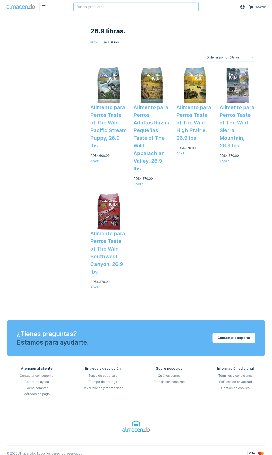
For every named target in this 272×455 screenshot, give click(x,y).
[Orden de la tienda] (229, 57)
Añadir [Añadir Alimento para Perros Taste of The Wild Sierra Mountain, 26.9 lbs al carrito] (224, 161)
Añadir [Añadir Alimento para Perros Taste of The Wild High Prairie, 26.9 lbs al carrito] (181, 153)
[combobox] (136, 7)
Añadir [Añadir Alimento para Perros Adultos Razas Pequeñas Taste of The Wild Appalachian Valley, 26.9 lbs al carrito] (138, 184)
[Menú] (43, 7)
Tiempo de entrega (103, 382)
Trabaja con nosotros (169, 382)
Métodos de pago (36, 394)
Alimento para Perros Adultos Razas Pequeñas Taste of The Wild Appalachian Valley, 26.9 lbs (151, 138)
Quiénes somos (169, 376)
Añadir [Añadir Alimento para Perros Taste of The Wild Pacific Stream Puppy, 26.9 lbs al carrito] (94, 161)
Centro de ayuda (36, 382)
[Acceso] (242, 7)
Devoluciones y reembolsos (102, 388)
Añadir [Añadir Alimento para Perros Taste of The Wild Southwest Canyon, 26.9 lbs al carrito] (94, 287)
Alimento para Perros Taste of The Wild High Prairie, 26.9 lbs (193, 122)
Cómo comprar (37, 388)
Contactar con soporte (36, 376)
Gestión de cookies (235, 388)
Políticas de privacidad (235, 382)
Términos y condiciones (235, 376)
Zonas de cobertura (103, 376)
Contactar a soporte (234, 338)
